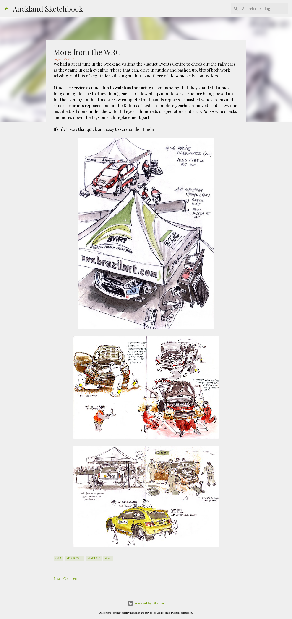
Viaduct (93, 558)
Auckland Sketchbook (48, 8)
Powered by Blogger (146, 603)
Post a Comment (66, 578)
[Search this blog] (264, 8)
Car (58, 558)
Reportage (74, 558)
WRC (108, 558)
